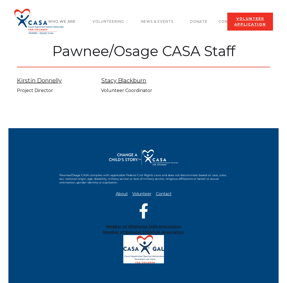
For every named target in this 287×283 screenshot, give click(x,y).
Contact (164, 194)
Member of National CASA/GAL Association (143, 232)
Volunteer (141, 194)
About (122, 194)
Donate (198, 21)
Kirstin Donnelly (39, 80)
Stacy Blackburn (123, 80)
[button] (111, 21)
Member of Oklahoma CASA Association (143, 226)
